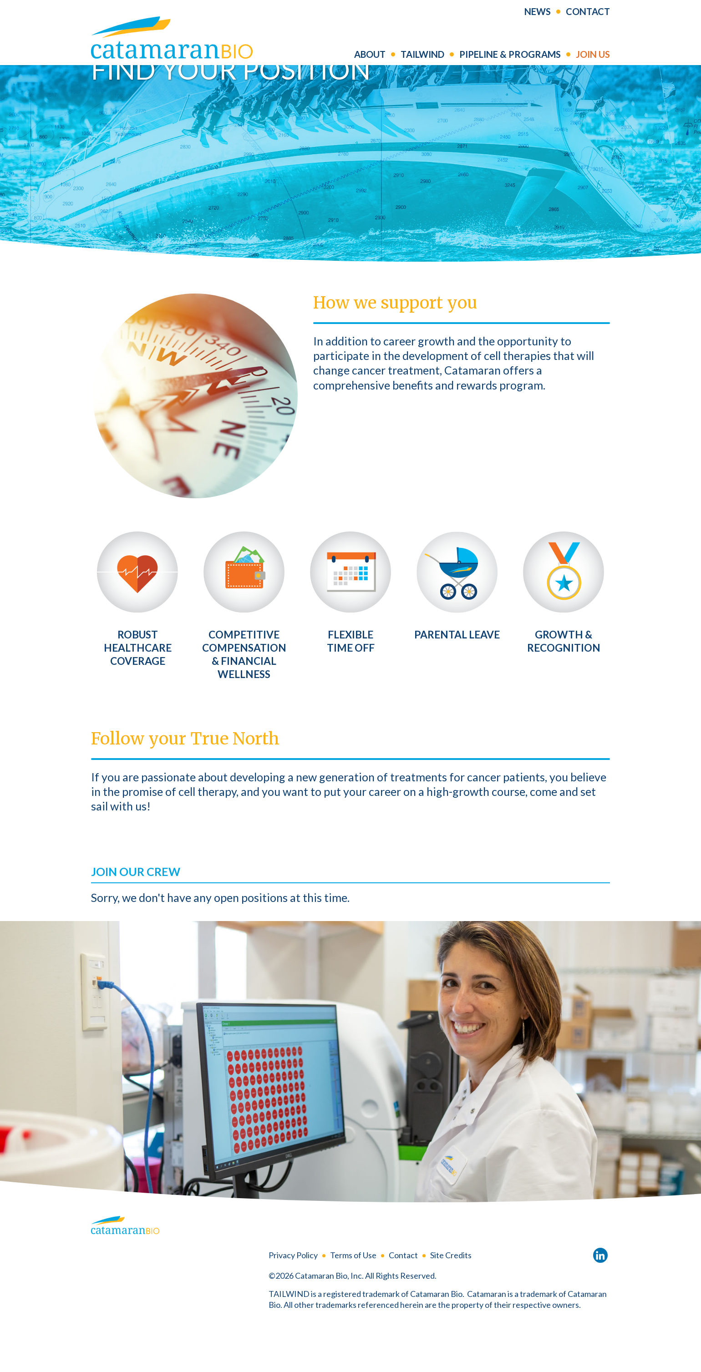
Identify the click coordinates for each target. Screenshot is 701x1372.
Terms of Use (353, 1303)
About (370, 60)
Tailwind (422, 60)
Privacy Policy (293, 1303)
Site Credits (451, 1303)
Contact (588, 17)
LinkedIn (600, 1303)
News (537, 17)
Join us (593, 60)
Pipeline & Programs (510, 60)
